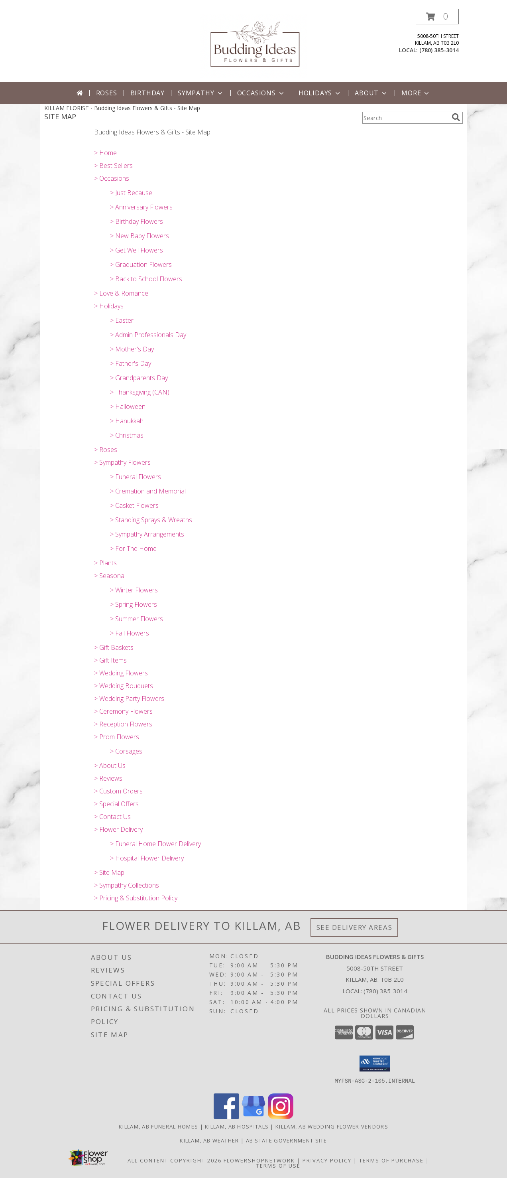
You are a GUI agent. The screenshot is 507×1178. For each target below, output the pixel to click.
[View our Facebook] (226, 1117)
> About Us (110, 765)
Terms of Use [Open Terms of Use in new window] (278, 1165)
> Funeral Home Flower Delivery (155, 843)
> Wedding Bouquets (123, 685)
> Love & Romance (121, 293)
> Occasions (111, 178)
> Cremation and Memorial (148, 491)
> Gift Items (110, 660)
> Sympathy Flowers (122, 462)
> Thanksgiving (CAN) (139, 392)
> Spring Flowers (133, 604)
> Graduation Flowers (141, 264)
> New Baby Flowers (139, 235)
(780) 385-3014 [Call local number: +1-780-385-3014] (439, 50)
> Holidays (109, 306)
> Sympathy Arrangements (147, 534)
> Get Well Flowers (136, 250)
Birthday (147, 93)
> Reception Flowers (123, 724)
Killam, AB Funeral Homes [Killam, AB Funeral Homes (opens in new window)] (158, 1126)
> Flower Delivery (118, 829)
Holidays (320, 93)
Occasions (261, 93)
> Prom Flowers (116, 736)
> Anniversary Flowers (141, 207)
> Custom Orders (118, 791)
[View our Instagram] (280, 1117)
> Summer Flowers (136, 618)
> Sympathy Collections (126, 885)
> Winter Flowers (134, 590)
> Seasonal (110, 575)
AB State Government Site (286, 1140)
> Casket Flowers (134, 505)
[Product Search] (405, 117)
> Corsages (126, 751)
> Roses (105, 449)
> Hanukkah (126, 420)
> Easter (122, 320)
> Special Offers (116, 803)
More (415, 93)
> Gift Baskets (114, 647)
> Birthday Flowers (136, 221)
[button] (437, 16)
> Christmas (126, 435)
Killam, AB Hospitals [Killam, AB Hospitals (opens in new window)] (237, 1126)
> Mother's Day (132, 349)
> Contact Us (112, 816)
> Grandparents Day (139, 377)
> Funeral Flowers (135, 476)
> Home (105, 152)
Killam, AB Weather (209, 1140)
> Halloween (127, 406)
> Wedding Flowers (121, 673)
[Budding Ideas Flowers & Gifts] (253, 45)
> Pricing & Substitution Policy (135, 898)
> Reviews (108, 778)
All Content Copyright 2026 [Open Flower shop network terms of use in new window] (175, 1160)
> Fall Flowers (129, 633)
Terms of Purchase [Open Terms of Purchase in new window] (391, 1160)
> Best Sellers (113, 165)
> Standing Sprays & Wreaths (151, 519)
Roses (106, 93)
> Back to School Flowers (146, 278)
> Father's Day (130, 363)
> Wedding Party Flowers (129, 698)
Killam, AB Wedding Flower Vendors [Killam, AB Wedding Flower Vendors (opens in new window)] (331, 1126)
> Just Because (131, 192)
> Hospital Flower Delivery (147, 858)
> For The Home (133, 548)
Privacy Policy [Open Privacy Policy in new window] (327, 1160)
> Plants (105, 562)
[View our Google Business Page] (253, 1117)
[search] (456, 117)
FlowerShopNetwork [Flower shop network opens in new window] (259, 1160)
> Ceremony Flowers (123, 711)
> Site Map (109, 872)
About (371, 93)
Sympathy (201, 93)
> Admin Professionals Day (148, 334)
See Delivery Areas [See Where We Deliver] (354, 927)
